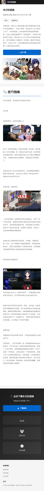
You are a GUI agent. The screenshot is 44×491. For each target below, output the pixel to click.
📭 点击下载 (22, 52)
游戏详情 (5, 469)
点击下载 (5, 476)
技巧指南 (5, 473)
